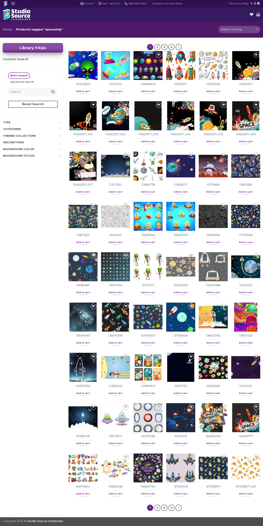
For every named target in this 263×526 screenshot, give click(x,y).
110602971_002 (115, 134)
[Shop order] (239, 29)
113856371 (180, 184)
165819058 (115, 486)
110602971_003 (148, 134)
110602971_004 (181, 134)
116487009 (181, 235)
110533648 (213, 84)
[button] (13, 3)
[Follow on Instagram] (255, 3)
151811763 (180, 386)
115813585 (245, 184)
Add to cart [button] (83, 91)
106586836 (148, 84)
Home (7, 29)
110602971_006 (246, 134)
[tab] (19, 75)
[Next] (179, 47)
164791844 (83, 486)
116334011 (115, 235)
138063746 (213, 335)
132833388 (213, 285)
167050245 (181, 486)
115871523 (83, 235)
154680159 (83, 436)
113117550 (115, 184)
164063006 (213, 436)
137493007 (148, 335)
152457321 (245, 386)
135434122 (245, 285)
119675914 (115, 285)
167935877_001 (246, 486)
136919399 (115, 335)
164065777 (246, 436)
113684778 (148, 184)
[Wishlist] (251, 14)
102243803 (83, 84)
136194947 (83, 335)
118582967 (83, 285)
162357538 (148, 436)
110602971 (246, 84)
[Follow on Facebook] (251, 3)
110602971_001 (83, 134)
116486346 (148, 235)
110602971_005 (213, 134)
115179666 (213, 184)
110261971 (180, 84)
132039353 (181, 285)
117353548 (246, 235)
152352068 (213, 386)
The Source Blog (238, 3)
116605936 (213, 235)
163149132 (180, 436)
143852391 (115, 386)
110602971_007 (83, 184)
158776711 (115, 436)
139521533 (245, 335)
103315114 (115, 84)
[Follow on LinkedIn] (258, 3)
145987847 (148, 386)
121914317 (148, 285)
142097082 (83, 386)
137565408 (181, 335)
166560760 (148, 486)
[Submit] (53, 91)
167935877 (213, 486)
